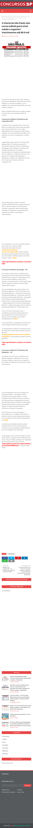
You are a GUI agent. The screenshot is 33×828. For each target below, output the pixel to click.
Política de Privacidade (8, 792)
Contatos (19, 790)
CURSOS (4, 739)
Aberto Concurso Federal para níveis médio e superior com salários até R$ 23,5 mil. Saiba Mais (20, 707)
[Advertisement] (16, 78)
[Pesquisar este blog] (13, 785)
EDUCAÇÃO (5, 748)
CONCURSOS (13, 16)
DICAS (4, 742)
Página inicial (5, 16)
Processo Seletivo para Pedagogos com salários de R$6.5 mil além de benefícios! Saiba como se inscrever (20, 723)
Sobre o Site (20, 792)
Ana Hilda (5, 36)
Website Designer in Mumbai (21, 825)
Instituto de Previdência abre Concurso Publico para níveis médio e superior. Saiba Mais (20, 678)
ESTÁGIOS (5, 754)
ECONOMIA (5, 745)
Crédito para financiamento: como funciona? (20, 715)
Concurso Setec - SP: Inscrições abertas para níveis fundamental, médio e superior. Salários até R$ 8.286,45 (19, 698)
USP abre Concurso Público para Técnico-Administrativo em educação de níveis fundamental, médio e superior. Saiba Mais (19, 687)
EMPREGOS (5, 751)
